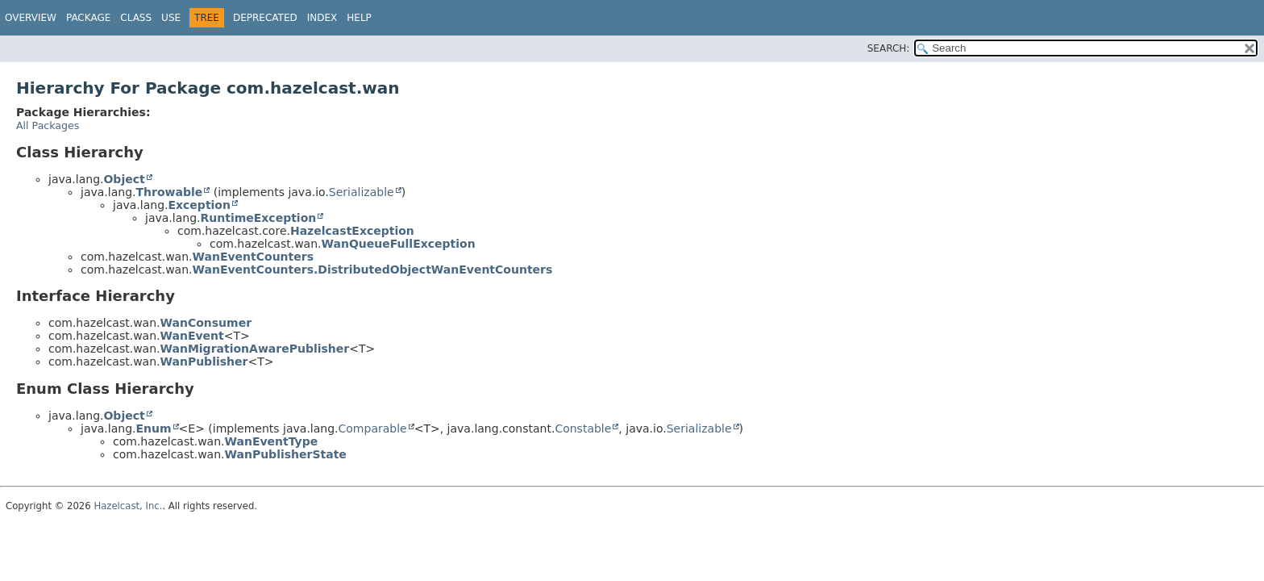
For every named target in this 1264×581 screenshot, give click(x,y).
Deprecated (265, 17)
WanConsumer (206, 322)
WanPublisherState (286, 454)
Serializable (361, 192)
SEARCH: (888, 48)
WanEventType (271, 441)
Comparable (373, 428)
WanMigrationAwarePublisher (255, 348)
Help (359, 17)
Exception (199, 205)
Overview (30, 17)
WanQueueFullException (399, 243)
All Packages (47, 125)
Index (322, 17)
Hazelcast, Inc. (128, 506)
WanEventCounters (253, 256)
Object (123, 179)
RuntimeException (258, 217)
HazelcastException (352, 230)
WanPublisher (204, 361)
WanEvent (192, 335)
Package (88, 17)
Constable (583, 428)
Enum (153, 428)
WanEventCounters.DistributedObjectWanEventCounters (373, 269)
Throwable (168, 192)
